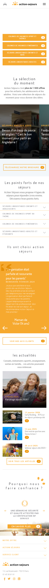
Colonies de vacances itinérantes (22, 46)
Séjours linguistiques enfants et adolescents (20, 207)
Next (43, 328)
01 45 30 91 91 (5, 4)
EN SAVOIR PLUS (21, 526)
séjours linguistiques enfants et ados (22, 54)
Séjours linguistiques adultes (22, 62)
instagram (14, 579)
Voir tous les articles (21, 461)
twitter (9, 579)
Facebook (4, 579)
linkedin (19, 579)
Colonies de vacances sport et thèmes (22, 37)
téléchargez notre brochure (22, 167)
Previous (5, 328)
